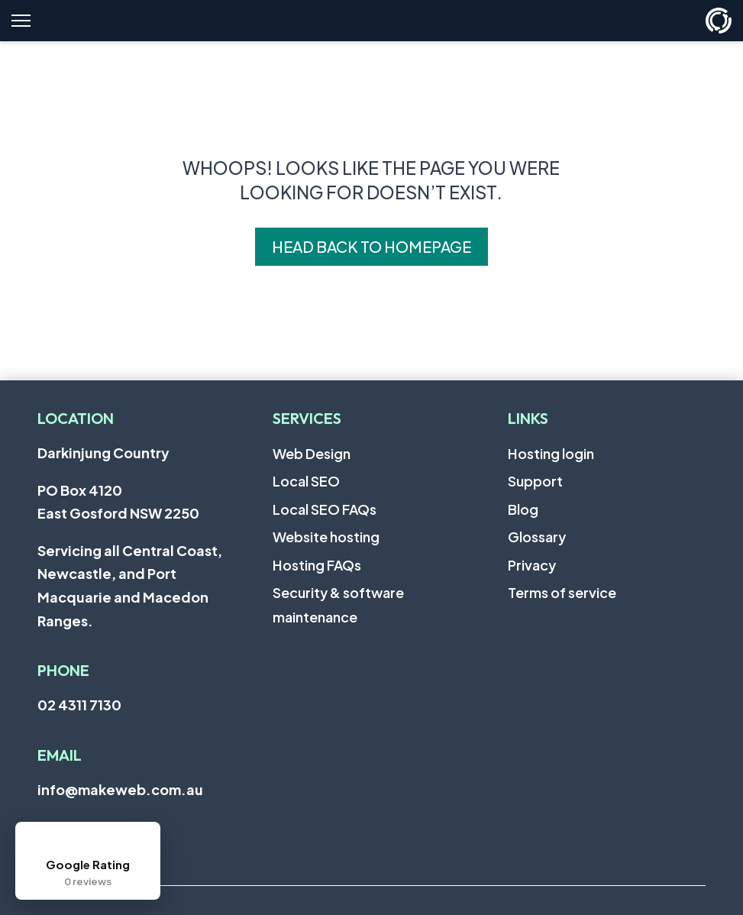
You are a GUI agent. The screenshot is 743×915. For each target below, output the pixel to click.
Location (75, 418)
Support (535, 481)
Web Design (312, 453)
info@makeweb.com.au (120, 789)
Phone (63, 670)
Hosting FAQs (317, 565)
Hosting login (551, 453)
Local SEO (306, 481)
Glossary (537, 536)
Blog (523, 509)
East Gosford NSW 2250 (118, 513)
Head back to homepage (371, 246)
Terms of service (562, 592)
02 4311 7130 (79, 704)
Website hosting (326, 536)
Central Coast (170, 550)
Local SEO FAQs (324, 509)
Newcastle (74, 573)
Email (59, 755)
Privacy (532, 565)
